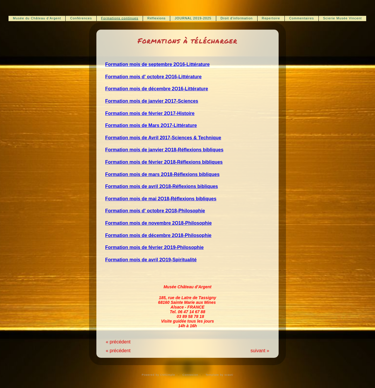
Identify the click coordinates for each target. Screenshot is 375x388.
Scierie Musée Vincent (342, 18)
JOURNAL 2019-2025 (193, 18)
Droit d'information (237, 18)
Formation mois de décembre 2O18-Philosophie (158, 235)
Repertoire (271, 18)
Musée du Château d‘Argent (37, 18)
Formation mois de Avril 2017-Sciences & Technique (163, 137)
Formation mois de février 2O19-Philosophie (154, 247)
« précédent (118, 341)
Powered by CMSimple (158, 374)
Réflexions (156, 18)
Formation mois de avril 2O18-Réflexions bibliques (161, 186)
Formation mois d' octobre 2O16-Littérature (153, 76)
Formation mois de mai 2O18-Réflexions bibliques (161, 198)
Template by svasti (219, 374)
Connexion (190, 374)
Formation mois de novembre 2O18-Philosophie (158, 223)
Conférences (81, 18)
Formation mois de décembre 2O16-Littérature (156, 88)
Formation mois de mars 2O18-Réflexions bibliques (162, 174)
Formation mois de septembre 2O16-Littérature (157, 64)
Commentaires (301, 18)
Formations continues (119, 18)
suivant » (259, 350)
